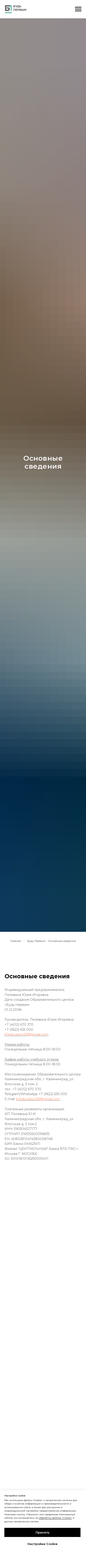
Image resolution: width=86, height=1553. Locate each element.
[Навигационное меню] (78, 9)
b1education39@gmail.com (26, 1034)
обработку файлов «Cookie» (55, 1517)
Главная (15, 941)
